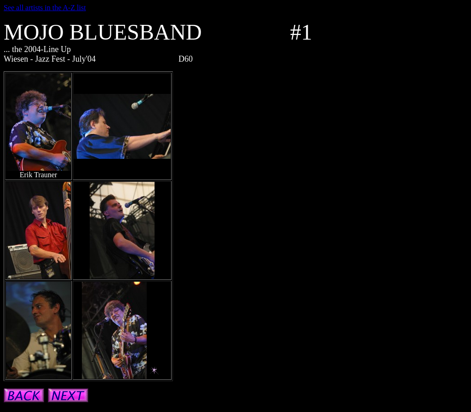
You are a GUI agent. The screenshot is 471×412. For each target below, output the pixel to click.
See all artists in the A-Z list (45, 8)
